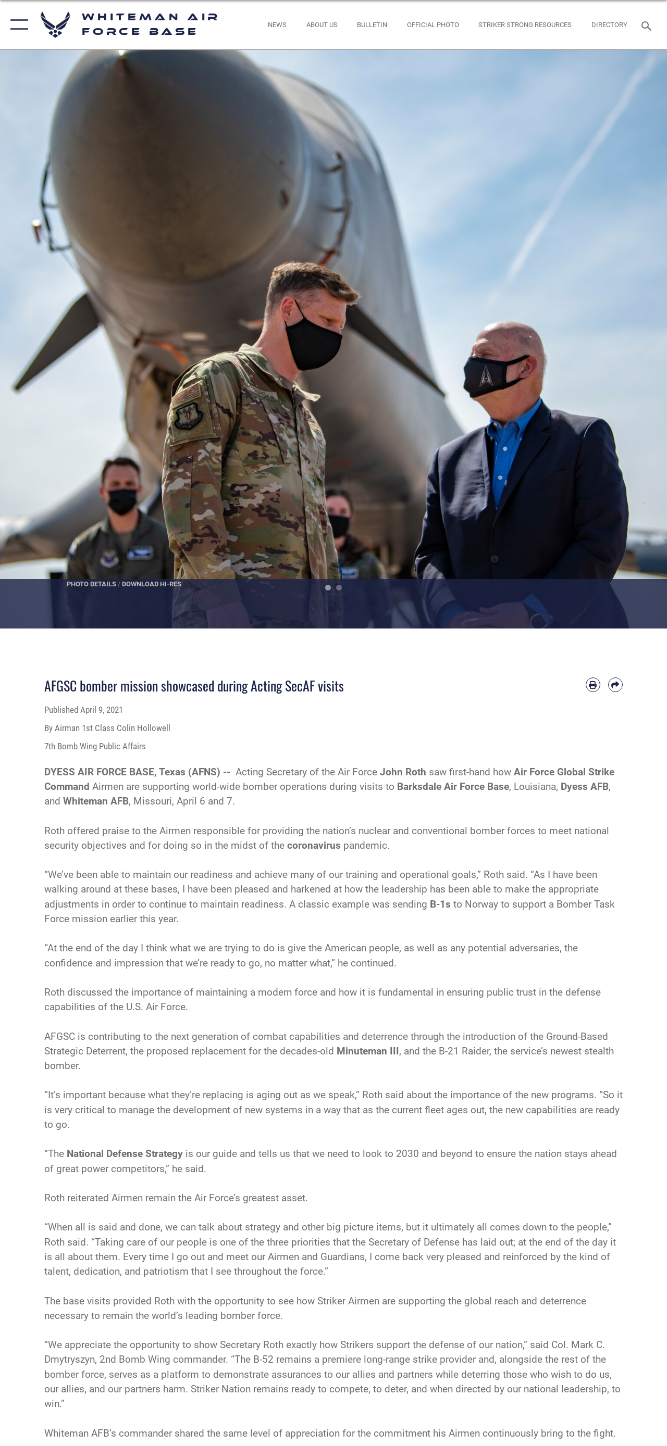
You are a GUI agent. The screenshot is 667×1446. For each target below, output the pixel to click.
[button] (17, 24)
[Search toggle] (648, 25)
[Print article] (593, 684)
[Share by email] (615, 684)
